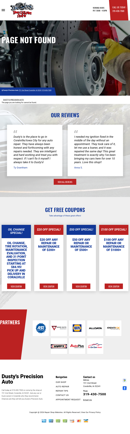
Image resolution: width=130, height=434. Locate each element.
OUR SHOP (61, 382)
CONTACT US (62, 395)
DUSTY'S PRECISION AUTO (13, 100)
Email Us (87, 400)
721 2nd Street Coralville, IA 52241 (30, 90)
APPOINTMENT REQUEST (68, 399)
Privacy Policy (95, 412)
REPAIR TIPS (62, 391)
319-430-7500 (118, 11)
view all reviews (65, 181)
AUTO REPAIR (62, 386)
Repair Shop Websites (54, 412)
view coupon (16, 286)
